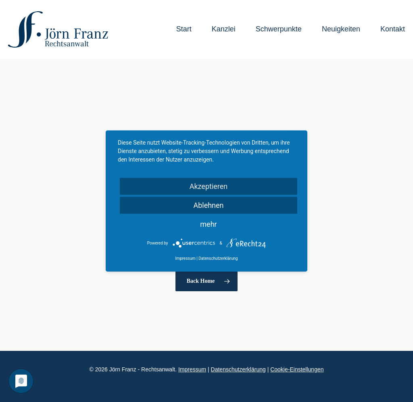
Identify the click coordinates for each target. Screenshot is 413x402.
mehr (208, 224)
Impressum (192, 369)
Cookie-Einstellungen (296, 369)
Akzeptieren (209, 186)
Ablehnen (208, 205)
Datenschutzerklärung (238, 369)
